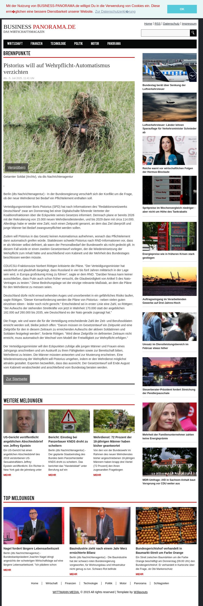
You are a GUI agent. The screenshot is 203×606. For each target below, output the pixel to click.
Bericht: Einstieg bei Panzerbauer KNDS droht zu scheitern (68, 441)
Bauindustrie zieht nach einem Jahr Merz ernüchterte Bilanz (98, 550)
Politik (78, 43)
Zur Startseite (16, 379)
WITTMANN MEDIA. (66, 592)
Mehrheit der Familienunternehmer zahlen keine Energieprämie (168, 436)
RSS (158, 23)
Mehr (7, 475)
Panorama (114, 43)
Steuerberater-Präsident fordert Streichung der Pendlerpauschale (169, 391)
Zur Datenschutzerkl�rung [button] (115, 11)
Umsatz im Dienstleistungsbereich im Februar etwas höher (165, 346)
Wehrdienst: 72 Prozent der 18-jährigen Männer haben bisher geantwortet (112, 441)
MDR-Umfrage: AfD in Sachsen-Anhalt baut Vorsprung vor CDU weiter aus (169, 481)
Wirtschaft (15, 43)
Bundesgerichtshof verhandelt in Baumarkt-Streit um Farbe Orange (159, 550)
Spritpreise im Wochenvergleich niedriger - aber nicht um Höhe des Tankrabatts (169, 209)
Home (148, 23)
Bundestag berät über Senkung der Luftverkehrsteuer (164, 87)
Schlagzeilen (161, 583)
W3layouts (141, 592)
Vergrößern (16, 167)
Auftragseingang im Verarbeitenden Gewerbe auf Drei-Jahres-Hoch (164, 301)
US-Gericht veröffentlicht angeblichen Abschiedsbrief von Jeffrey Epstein (23, 441)
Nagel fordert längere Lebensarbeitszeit (31, 548)
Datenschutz (171, 23)
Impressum (189, 23)
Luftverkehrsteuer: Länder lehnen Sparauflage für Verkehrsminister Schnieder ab (169, 128)
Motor (95, 43)
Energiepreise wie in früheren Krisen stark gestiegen (169, 256)
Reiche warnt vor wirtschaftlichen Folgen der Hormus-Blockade (168, 170)
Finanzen (37, 43)
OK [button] (182, 9)
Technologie (58, 43)
